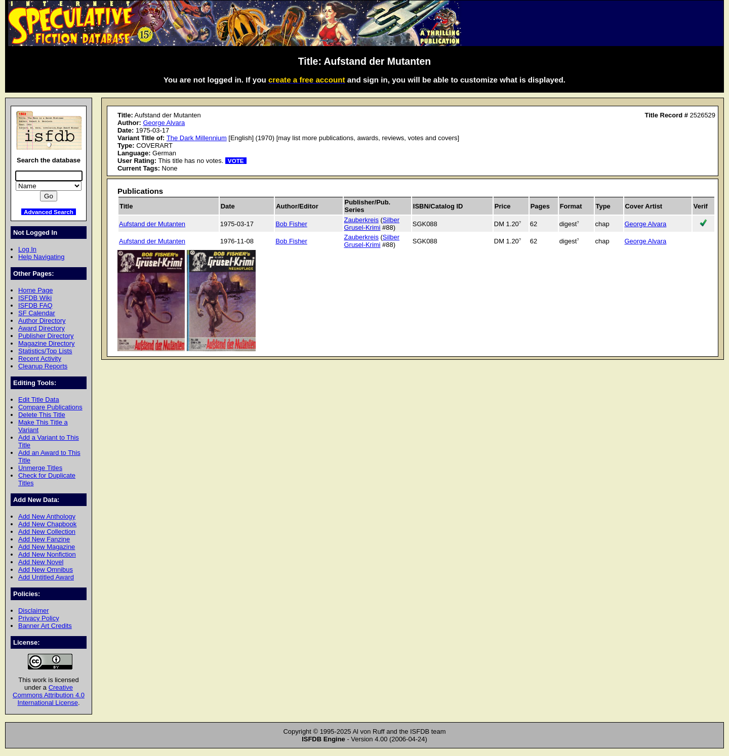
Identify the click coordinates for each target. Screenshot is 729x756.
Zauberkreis (361, 220)
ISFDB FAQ (35, 305)
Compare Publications (50, 407)
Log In (27, 249)
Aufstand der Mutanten (152, 224)
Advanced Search (48, 211)
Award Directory (41, 328)
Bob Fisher (291, 224)
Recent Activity (39, 358)
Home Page (35, 290)
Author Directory (42, 320)
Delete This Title (41, 414)
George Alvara (164, 123)
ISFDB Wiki (35, 298)
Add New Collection (46, 531)
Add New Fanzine (44, 539)
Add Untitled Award (46, 577)
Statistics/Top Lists (45, 351)
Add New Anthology (46, 516)
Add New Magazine (46, 547)
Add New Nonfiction (47, 554)
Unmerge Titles (40, 468)
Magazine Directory (46, 343)
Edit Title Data (38, 399)
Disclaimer (33, 610)
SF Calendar (36, 313)
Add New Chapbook (47, 524)
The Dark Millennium (197, 138)
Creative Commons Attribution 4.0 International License (49, 695)
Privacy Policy (38, 618)
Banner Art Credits (45, 625)
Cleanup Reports (42, 366)
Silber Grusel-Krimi (371, 223)
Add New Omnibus (45, 569)
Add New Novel (40, 562)
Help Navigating (41, 257)
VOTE (236, 160)
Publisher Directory (45, 336)
